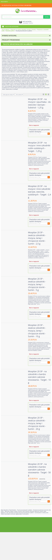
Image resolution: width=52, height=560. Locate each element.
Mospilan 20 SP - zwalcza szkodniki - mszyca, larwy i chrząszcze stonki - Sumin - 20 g (37, 423)
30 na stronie (19, 94)
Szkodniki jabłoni (10, 30)
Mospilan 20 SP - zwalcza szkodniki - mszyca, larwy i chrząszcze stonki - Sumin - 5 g (37, 284)
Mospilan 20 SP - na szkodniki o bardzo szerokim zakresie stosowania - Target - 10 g (39, 377)
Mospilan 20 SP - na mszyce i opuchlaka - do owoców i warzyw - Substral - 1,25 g (39, 103)
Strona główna (5, 29)
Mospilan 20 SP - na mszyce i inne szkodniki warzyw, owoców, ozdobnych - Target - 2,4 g (39, 192)
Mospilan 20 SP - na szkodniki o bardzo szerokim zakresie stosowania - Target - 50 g (39, 470)
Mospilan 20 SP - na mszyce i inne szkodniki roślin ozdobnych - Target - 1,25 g (39, 146)
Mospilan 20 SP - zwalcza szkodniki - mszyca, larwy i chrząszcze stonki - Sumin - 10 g (37, 331)
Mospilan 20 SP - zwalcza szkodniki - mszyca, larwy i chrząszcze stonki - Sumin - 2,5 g (37, 238)
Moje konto (4, 1)
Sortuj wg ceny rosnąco (8, 94)
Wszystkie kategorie (10, 26)
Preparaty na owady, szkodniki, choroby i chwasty (23, 29)
